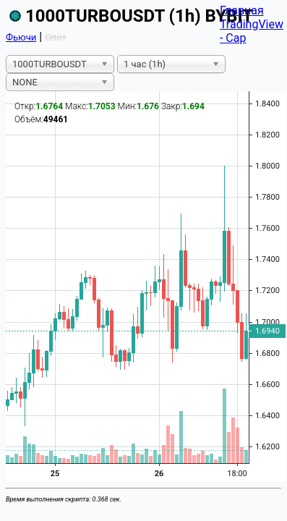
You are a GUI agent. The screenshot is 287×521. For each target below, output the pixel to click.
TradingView (251, 24)
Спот (56, 37)
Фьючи (21, 37)
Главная (242, 10)
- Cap (233, 38)
